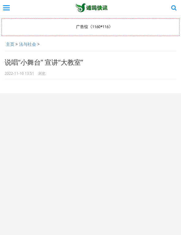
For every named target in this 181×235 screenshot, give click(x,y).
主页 (10, 44)
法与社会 (27, 44)
